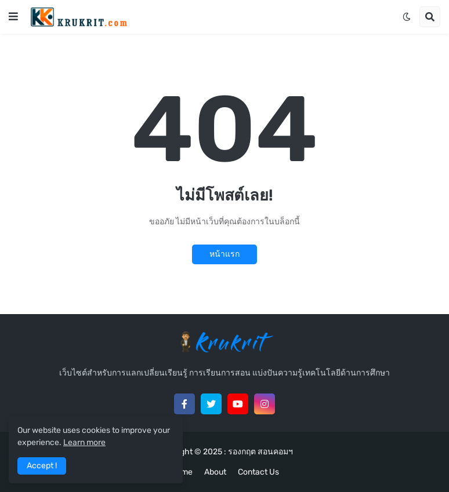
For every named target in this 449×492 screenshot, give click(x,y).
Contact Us (258, 472)
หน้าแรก (224, 254)
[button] (13, 16)
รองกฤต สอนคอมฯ (260, 452)
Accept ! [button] (42, 466)
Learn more (84, 442)
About (215, 472)
